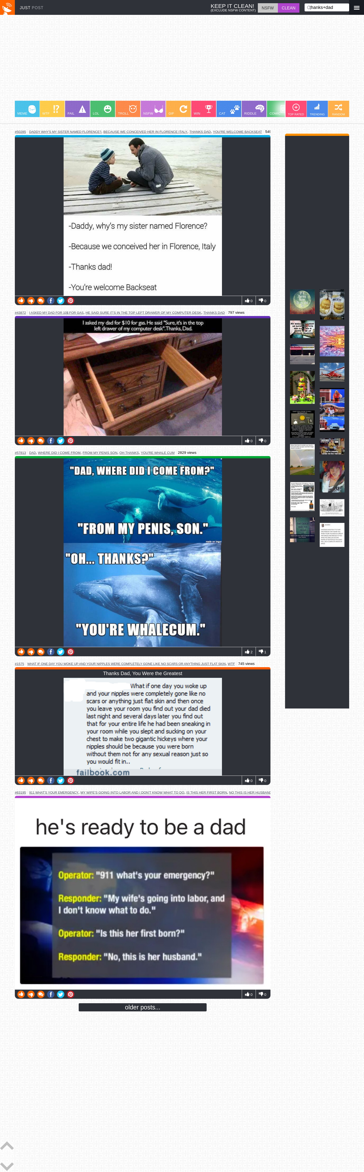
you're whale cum (158, 453)
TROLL (127, 110)
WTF (50, 110)
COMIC (279, 110)
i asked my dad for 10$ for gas (56, 313)
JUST (32, 8)
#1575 (19, 664)
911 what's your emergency (53, 792)
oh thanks (129, 453)
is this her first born (206, 792)
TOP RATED (296, 110)
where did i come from (59, 453)
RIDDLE (254, 110)
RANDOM (338, 110)
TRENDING (317, 109)
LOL (102, 110)
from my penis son (100, 453)
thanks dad (200, 132)
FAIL (77, 110)
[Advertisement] (163, 60)
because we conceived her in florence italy (145, 132)
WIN (203, 110)
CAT (229, 110)
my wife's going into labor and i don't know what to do (132, 792)
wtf (231, 664)
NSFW (153, 110)
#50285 (20, 132)
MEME (26, 110)
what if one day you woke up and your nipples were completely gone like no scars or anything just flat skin (126, 664)
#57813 (20, 453)
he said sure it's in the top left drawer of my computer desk (143, 313)
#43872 (20, 313)
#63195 (20, 792)
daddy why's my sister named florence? (65, 132)
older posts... (142, 1007)
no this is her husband (250, 792)
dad (32, 453)
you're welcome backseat (237, 132)
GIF (178, 110)
